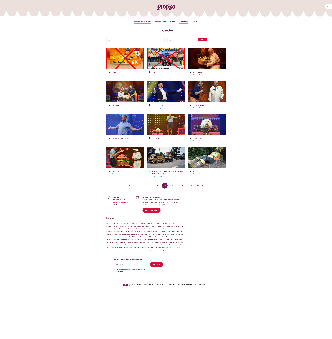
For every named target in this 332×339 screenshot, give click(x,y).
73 (152, 186)
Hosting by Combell (204, 284)
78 (182, 186)
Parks (172, 22)
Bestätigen (156, 265)
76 (172, 186)
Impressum (160, 284)
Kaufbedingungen (170, 284)
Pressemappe (160, 22)
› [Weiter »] (202, 186)
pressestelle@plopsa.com (120, 202)
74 (157, 186)
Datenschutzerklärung (130, 269)
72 (147, 186)
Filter (202, 40)
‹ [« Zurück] (130, 186)
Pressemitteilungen (142, 22)
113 (198, 186)
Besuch (195, 22)
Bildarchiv (183, 22)
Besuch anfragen (151, 210)
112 (192, 186)
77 (177, 186)
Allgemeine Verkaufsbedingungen (187, 284)
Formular (160, 204)
